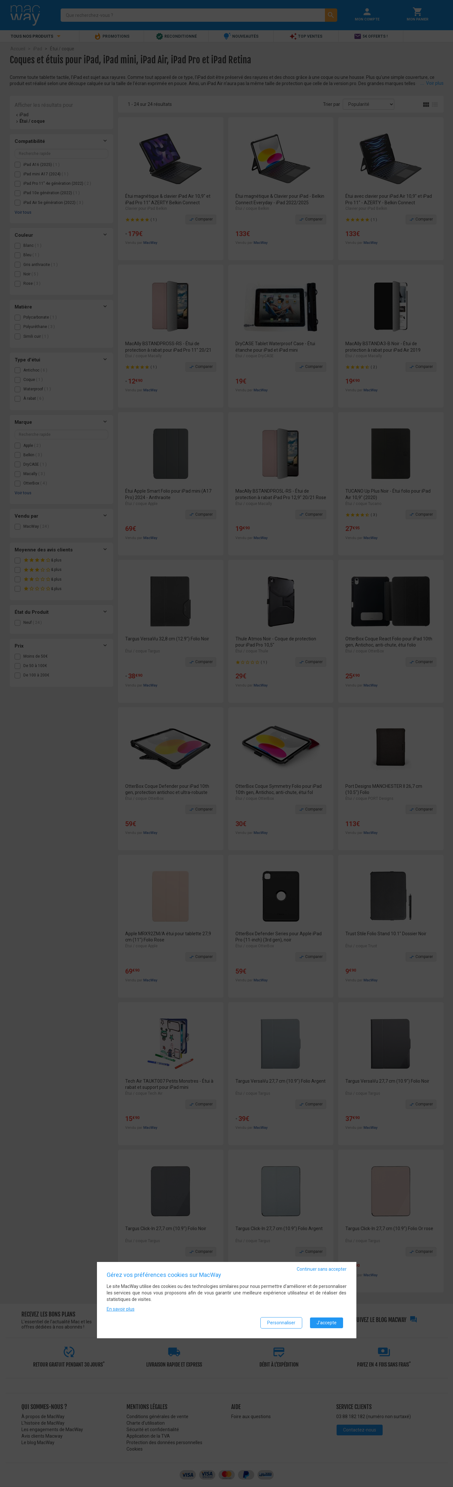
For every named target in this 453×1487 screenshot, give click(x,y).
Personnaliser (281, 1322)
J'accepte (326, 1322)
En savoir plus (121, 1309)
